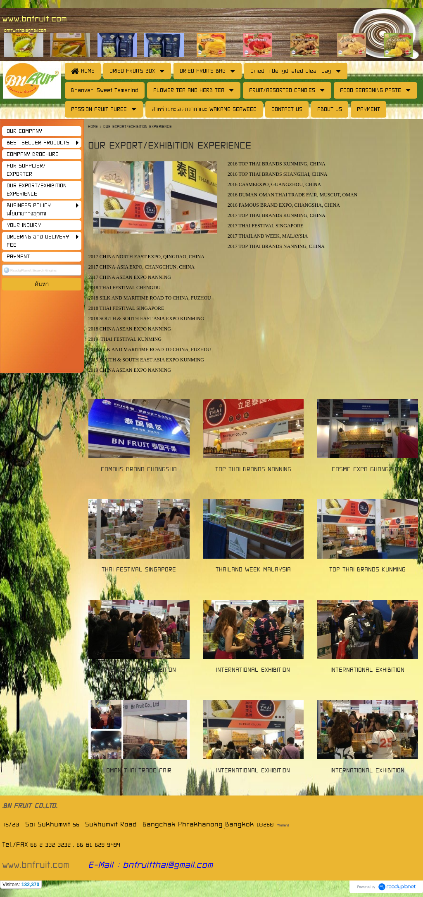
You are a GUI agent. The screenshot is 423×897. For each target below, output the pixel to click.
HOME (94, 126)
